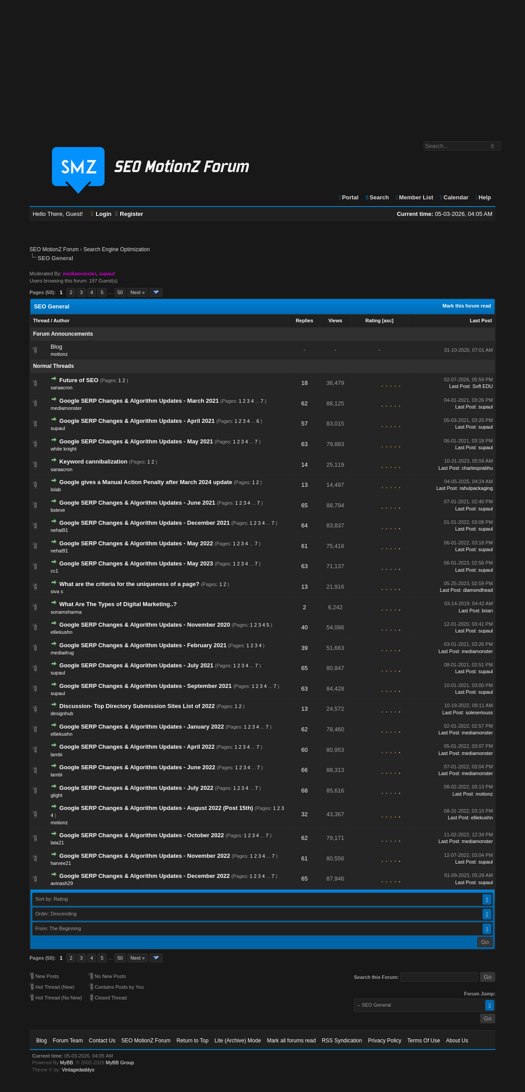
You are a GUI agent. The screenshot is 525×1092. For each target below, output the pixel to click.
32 (304, 814)
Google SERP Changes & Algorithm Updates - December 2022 (144, 876)
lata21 (57, 842)
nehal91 (59, 530)
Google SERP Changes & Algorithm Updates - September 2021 (145, 686)
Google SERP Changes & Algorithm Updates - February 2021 (143, 645)
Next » (137, 292)
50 (120, 292)
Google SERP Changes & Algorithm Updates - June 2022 (137, 767)
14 (304, 464)
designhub (61, 713)
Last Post (481, 320)
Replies (304, 320)
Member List (414, 197)
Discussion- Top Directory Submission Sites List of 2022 (137, 706)
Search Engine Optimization (117, 249)
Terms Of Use (423, 1040)
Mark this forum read (466, 305)
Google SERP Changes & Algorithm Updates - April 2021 (137, 420)
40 (304, 627)
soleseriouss (479, 712)
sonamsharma (66, 612)
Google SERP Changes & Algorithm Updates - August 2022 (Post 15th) (156, 808)
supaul (486, 406)
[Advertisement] (262, 66)
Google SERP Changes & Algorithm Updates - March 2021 (139, 400)
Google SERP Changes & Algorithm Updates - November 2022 (144, 855)
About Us (457, 1040)
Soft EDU (482, 386)
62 (304, 403)
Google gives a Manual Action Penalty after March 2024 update (145, 482)
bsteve (57, 510)
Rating (373, 320)
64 (304, 525)
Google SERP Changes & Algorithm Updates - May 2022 (136, 543)
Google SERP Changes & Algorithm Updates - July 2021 (136, 665)
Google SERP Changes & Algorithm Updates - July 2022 (136, 787)
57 (304, 423)
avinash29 (61, 883)
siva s (56, 591)
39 (304, 648)
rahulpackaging (476, 488)
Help (483, 197)
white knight (63, 448)
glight (56, 795)
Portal (348, 197)
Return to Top (192, 1040)
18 (304, 382)
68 (304, 790)
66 (304, 770)
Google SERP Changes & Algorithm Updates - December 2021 (144, 522)
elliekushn (61, 632)
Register (129, 214)
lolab (55, 489)
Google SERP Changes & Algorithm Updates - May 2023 (136, 563)
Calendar (453, 197)
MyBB (66, 1062)
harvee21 (60, 863)
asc (388, 320)
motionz (59, 354)
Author (61, 320)
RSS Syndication (342, 1040)
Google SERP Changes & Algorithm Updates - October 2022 (142, 835)
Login (101, 214)
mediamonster (66, 408)
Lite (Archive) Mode (237, 1040)
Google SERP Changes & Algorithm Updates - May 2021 (136, 441)
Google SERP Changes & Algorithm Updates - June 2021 (137, 502)
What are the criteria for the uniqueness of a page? (129, 584)
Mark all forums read (291, 1040)
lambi (56, 754)
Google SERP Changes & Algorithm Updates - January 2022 (141, 726)
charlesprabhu (477, 468)
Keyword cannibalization (93, 461)
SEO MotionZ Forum (54, 249)
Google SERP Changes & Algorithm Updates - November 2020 (144, 624)
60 (304, 749)
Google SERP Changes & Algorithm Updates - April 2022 (137, 746)
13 (304, 484)
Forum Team (68, 1040)
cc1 (54, 570)
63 (304, 444)
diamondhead (478, 590)
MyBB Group (120, 1062)
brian (487, 610)
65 (304, 505)
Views (335, 320)
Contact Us (102, 1040)
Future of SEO (78, 380)
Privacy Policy (385, 1040)
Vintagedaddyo (78, 1069)
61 (304, 546)
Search (377, 197)
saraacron (61, 387)
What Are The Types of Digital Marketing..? (118, 604)
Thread (41, 320)
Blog (56, 346)
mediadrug (62, 652)
